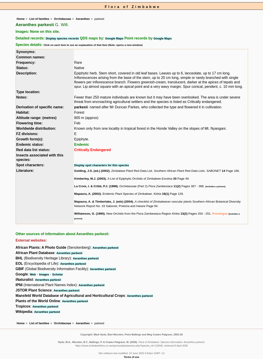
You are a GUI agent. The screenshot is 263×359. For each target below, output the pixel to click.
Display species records (62, 38)
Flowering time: (29, 123)
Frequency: (25, 62)
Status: (22, 68)
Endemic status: (30, 144)
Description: (26, 73)
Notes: (21, 97)
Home (21, 19)
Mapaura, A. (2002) (87, 193)
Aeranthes (83, 19)
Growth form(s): (29, 139)
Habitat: (23, 112)
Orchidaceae (62, 19)
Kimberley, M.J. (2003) (90, 178)
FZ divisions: (27, 134)
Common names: (30, 57)
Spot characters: (30, 165)
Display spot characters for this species (101, 165)
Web (33, 274)
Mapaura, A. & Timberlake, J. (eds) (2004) (103, 201)
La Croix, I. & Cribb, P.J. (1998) (96, 186)
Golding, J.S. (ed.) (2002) (92, 170)
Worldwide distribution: (36, 128)
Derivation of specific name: (40, 107)
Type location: (28, 92)
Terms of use (131, 357)
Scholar (57, 274)
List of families (39, 19)
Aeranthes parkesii (105, 247)
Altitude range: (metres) (36, 118)
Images (44, 274)
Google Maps (114, 38)
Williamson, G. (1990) (89, 213)
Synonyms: (25, 52)
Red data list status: (33, 150)
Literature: (25, 170)
